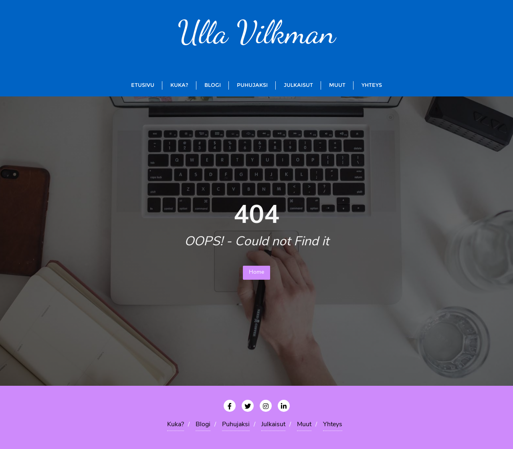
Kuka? (175, 424)
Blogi (203, 424)
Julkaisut (273, 424)
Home (256, 272)
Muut (304, 424)
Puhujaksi (236, 424)
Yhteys (332, 424)
